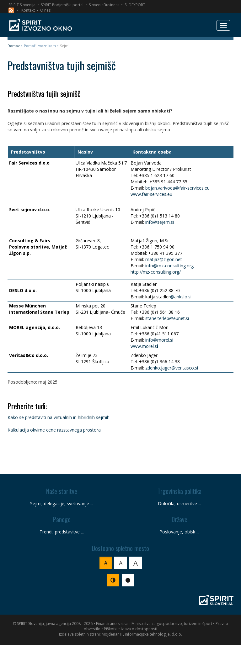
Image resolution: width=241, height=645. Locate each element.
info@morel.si (159, 340)
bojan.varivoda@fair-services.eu (177, 188)
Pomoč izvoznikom (40, 45)
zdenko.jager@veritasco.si (171, 368)
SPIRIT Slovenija (21, 5)
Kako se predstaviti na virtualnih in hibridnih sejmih (59, 417)
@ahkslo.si (180, 297)
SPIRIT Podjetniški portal (62, 5)
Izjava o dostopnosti (139, 629)
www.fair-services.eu (151, 194)
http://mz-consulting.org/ (156, 272)
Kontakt (28, 10)
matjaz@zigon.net (163, 259)
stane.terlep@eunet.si (167, 318)
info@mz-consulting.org (169, 266)
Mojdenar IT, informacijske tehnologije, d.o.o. (142, 634)
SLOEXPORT (135, 5)
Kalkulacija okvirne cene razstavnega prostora (54, 430)
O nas (45, 10)
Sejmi (64, 45)
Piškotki (110, 629)
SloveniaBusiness (104, 5)
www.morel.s (144, 346)
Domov (14, 45)
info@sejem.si (159, 222)
